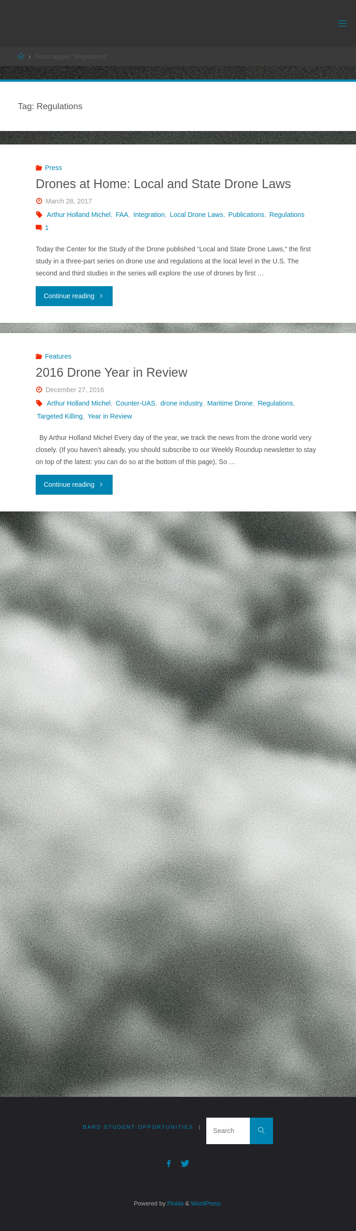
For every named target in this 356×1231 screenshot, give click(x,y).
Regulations (287, 214)
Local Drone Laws (196, 214)
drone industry (181, 403)
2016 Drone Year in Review (111, 373)
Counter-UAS (136, 403)
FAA (122, 214)
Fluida (174, 1202)
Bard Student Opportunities (138, 1127)
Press (53, 167)
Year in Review (110, 416)
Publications (247, 214)
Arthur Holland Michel (79, 214)
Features (58, 356)
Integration (149, 214)
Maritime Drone (230, 403)
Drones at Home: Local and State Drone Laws (163, 184)
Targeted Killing (60, 416)
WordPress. (206, 1202)
